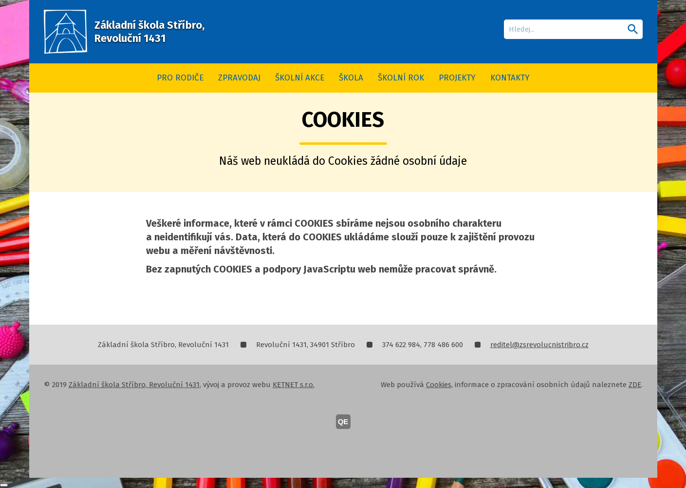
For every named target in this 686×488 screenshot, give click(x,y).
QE (343, 421)
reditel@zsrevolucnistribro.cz (539, 344)
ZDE (635, 384)
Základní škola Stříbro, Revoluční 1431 (134, 384)
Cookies (438, 384)
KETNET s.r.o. (294, 384)
